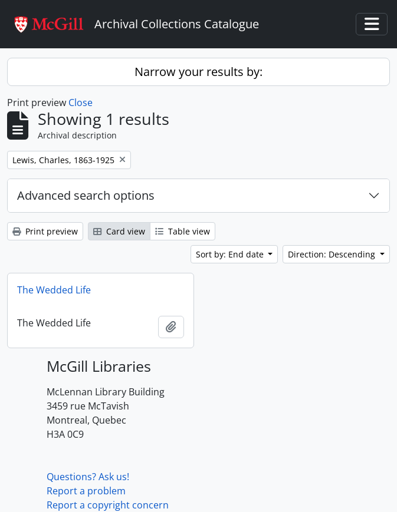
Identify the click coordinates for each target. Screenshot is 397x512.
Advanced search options (86, 195)
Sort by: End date (231, 254)
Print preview (45, 231)
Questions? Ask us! (88, 476)
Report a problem (86, 490)
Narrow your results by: (198, 72)
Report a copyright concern (108, 504)
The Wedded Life (54, 289)
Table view (182, 231)
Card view (119, 231)
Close (80, 102)
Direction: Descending (333, 254)
